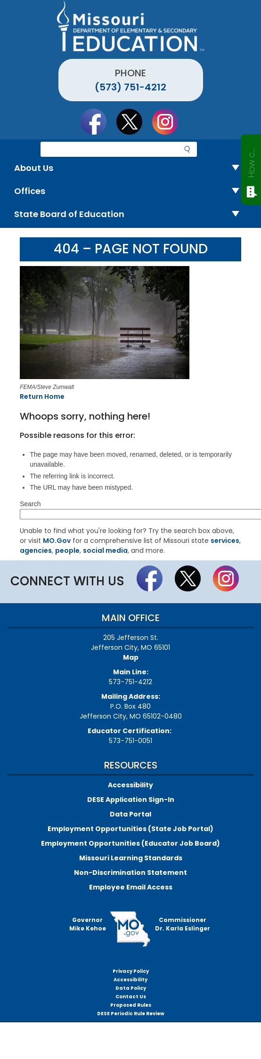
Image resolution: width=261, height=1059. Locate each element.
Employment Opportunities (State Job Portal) (130, 828)
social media (105, 550)
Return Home (42, 396)
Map (131, 657)
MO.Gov (57, 540)
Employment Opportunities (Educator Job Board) (130, 843)
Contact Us (130, 996)
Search (30, 504)
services (225, 540)
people (67, 550)
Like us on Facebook (98, 121)
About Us (130, 168)
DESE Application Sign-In (130, 799)
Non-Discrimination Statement (130, 872)
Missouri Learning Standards (130, 858)
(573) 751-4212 (130, 87)
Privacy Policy (131, 971)
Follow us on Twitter (134, 121)
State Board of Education (130, 214)
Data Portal (130, 814)
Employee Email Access (130, 887)
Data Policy (130, 988)
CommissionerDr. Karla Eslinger (182, 924)
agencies (36, 550)
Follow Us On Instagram (170, 121)
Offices (130, 191)
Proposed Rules (130, 1005)
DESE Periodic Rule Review (130, 1013)
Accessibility (130, 785)
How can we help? (251, 161)
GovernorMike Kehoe (87, 924)
